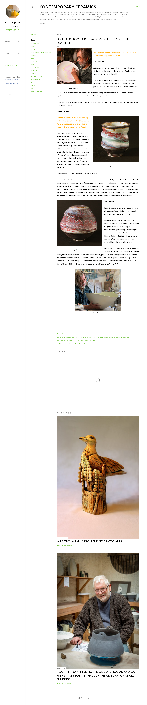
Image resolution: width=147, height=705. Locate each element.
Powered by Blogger (86, 698)
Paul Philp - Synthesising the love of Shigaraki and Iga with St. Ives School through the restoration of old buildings (96, 675)
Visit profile (12, 30)
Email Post (65, 334)
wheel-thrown (36, 91)
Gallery (34, 62)
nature (34, 73)
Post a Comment (67, 545)
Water (33, 88)
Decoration (35, 59)
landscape (35, 67)
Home (42, 23)
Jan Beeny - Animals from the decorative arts (89, 541)
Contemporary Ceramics (68, 7)
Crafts (33, 56)
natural (34, 70)
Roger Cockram (37, 76)
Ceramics (35, 44)
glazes (33, 65)
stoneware (35, 79)
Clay (33, 47)
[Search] (137, 7)
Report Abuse (11, 65)
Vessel (33, 85)
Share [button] (33, 35)
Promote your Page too (11, 83)
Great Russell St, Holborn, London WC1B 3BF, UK (77, 343)
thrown (34, 82)
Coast (33, 50)
